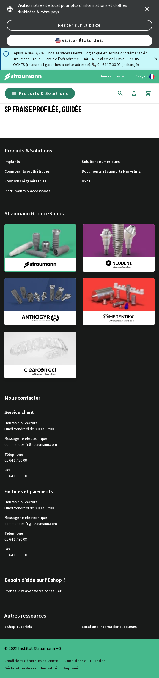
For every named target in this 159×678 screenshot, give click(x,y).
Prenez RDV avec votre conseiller (32, 591)
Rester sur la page (79, 25)
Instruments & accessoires (27, 191)
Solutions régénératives (25, 181)
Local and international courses (109, 627)
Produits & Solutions (39, 93)
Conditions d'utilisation (85, 661)
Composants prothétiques (27, 171)
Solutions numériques (101, 162)
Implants (12, 162)
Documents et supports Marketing (111, 171)
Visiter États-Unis (79, 41)
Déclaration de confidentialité (30, 668)
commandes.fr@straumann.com (30, 445)
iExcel (87, 181)
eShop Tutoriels (18, 627)
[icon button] (146, 8)
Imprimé (71, 668)
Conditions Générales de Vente (31, 661)
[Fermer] (155, 59)
